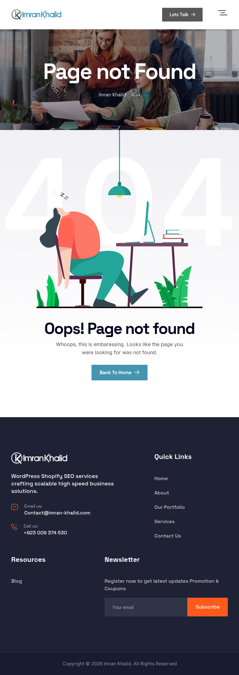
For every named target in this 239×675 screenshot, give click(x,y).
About (161, 492)
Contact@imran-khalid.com (57, 512)
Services (164, 521)
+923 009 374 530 (45, 532)
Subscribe (207, 607)
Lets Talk (182, 14)
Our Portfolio (169, 507)
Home (161, 478)
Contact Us (167, 536)
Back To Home (120, 372)
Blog (16, 581)
